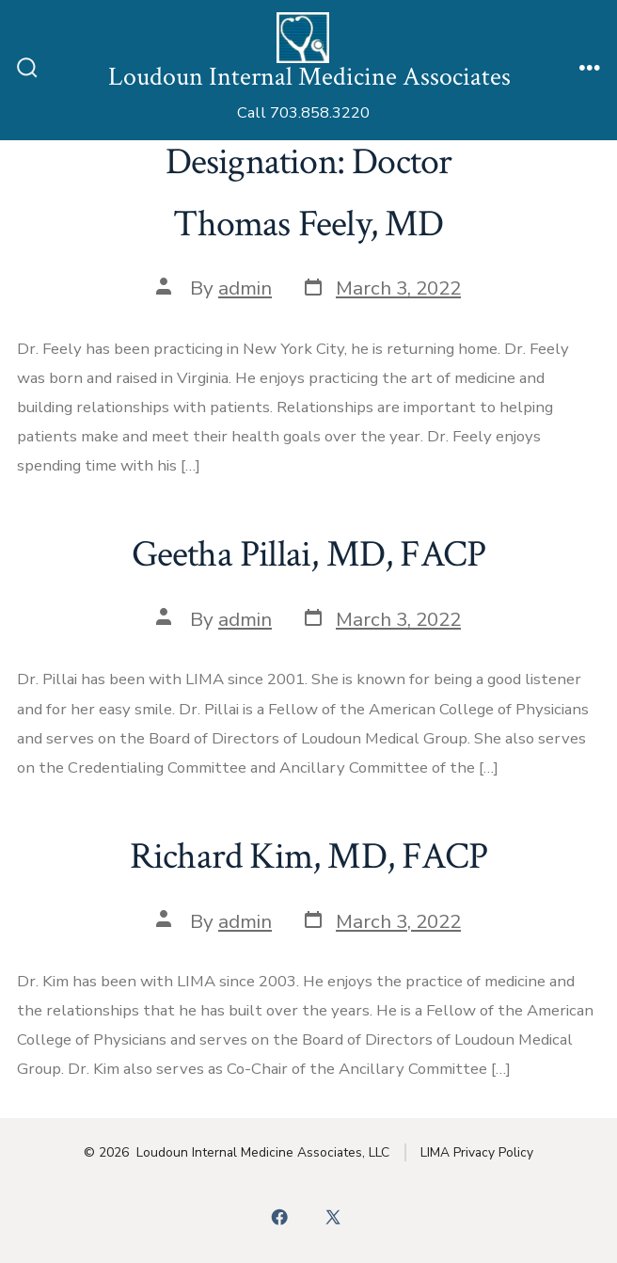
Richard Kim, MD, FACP (308, 856)
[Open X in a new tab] (332, 1217)
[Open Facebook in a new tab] (280, 1217)
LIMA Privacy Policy (476, 1152)
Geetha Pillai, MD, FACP (309, 554)
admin (245, 288)
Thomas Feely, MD (308, 224)
